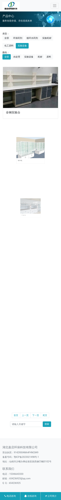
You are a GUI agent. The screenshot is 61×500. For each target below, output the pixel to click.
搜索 (47, 424)
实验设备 (22, 45)
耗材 (40, 56)
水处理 (16, 56)
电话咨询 (10, 496)
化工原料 (9, 45)
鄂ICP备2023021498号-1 (26, 457)
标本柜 (23, 156)
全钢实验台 (14, 111)
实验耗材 (46, 38)
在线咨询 (30, 496)
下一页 (35, 415)
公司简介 (50, 496)
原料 (49, 56)
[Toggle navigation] (55, 6)
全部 (6, 38)
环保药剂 (17, 38)
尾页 (45, 415)
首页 (16, 415)
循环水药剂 (32, 38)
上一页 (25, 415)
